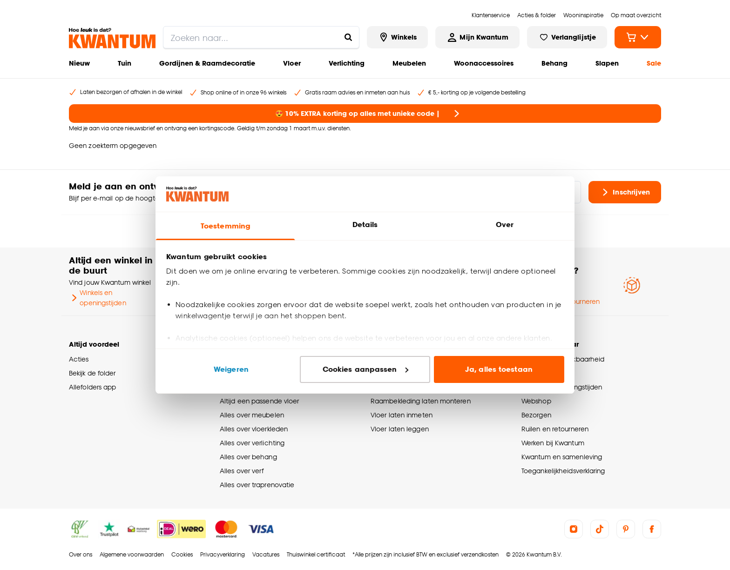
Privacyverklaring (222, 554)
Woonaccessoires (484, 63)
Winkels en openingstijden (97, 297)
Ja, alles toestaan (499, 369)
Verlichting (347, 63)
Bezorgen (536, 415)
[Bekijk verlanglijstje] (567, 37)
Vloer (292, 63)
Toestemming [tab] (225, 225)
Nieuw (79, 63)
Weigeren (231, 369)
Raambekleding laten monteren (421, 401)
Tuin (124, 63)
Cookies (182, 554)
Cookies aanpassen (365, 369)
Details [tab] (365, 224)
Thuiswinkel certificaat (316, 554)
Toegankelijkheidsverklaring (563, 471)
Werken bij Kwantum (552, 443)
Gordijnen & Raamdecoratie (207, 63)
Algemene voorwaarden (132, 554)
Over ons (80, 554)
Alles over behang (248, 457)
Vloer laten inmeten (402, 415)
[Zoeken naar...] (348, 37)
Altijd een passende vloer (259, 401)
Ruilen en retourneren (554, 429)
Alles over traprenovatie (257, 485)
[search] (261, 37)
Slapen (607, 63)
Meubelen (409, 63)
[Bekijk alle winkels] (397, 37)
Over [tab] (505, 224)
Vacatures (265, 554)
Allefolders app (92, 387)
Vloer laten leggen (400, 429)
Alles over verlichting (252, 443)
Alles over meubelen (252, 415)
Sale (654, 63)
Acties (79, 359)
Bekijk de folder (92, 373)
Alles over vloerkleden (254, 429)
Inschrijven (625, 192)
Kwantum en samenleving (561, 457)
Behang (554, 63)
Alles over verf (242, 471)
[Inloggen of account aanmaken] (477, 37)
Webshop (536, 401)
